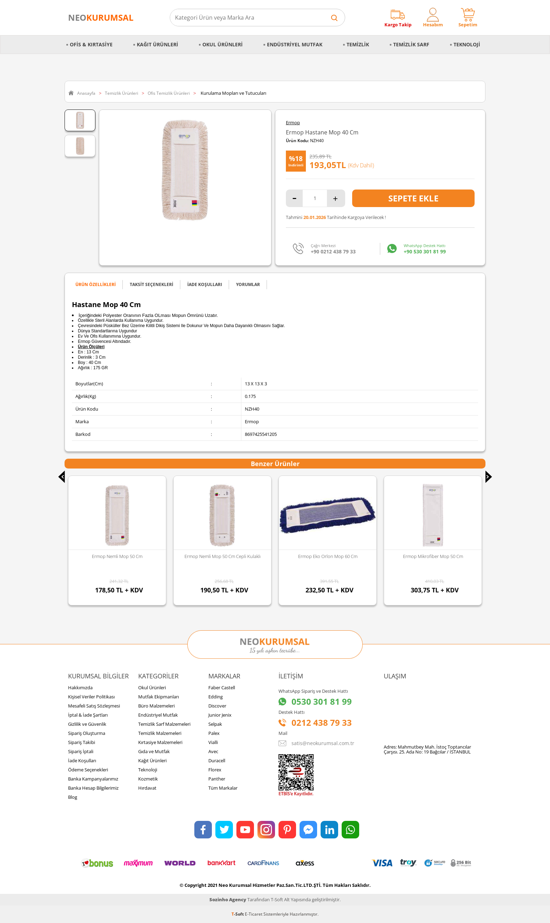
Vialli (213, 742)
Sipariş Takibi (81, 742)
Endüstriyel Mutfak (294, 44)
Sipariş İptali (80, 751)
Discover (217, 706)
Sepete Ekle (413, 198)
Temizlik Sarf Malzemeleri (164, 724)
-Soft (238, 914)
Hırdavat (147, 788)
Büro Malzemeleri (156, 706)
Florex (214, 769)
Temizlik (358, 44)
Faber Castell (221, 687)
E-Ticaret (253, 914)
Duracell (216, 760)
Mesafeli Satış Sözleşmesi (94, 706)
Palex (214, 733)
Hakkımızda (80, 687)
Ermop (293, 122)
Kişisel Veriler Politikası (91, 696)
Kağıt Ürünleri (157, 44)
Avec (213, 751)
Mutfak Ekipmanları (158, 696)
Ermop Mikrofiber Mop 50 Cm (433, 556)
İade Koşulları (82, 760)
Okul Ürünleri (222, 44)
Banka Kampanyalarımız (93, 779)
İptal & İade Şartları (88, 715)
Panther (216, 779)
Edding (215, 696)
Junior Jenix (220, 715)
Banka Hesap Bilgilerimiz (93, 788)
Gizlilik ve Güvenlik (87, 724)
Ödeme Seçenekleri (88, 769)
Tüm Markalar (222, 788)
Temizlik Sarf (411, 44)
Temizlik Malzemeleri (159, 733)
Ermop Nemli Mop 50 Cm (117, 556)
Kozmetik (148, 779)
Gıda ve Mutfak (154, 751)
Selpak (215, 724)
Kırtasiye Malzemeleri (160, 742)
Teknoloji (467, 44)
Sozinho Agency (227, 899)
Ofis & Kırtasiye (91, 44)
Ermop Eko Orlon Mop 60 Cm (327, 556)
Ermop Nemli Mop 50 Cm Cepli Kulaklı (223, 556)
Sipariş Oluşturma (86, 733)
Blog (72, 797)
